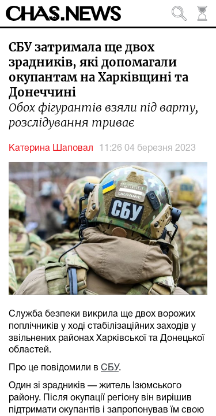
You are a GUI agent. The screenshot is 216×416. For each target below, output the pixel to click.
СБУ (110, 368)
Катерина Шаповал (51, 148)
